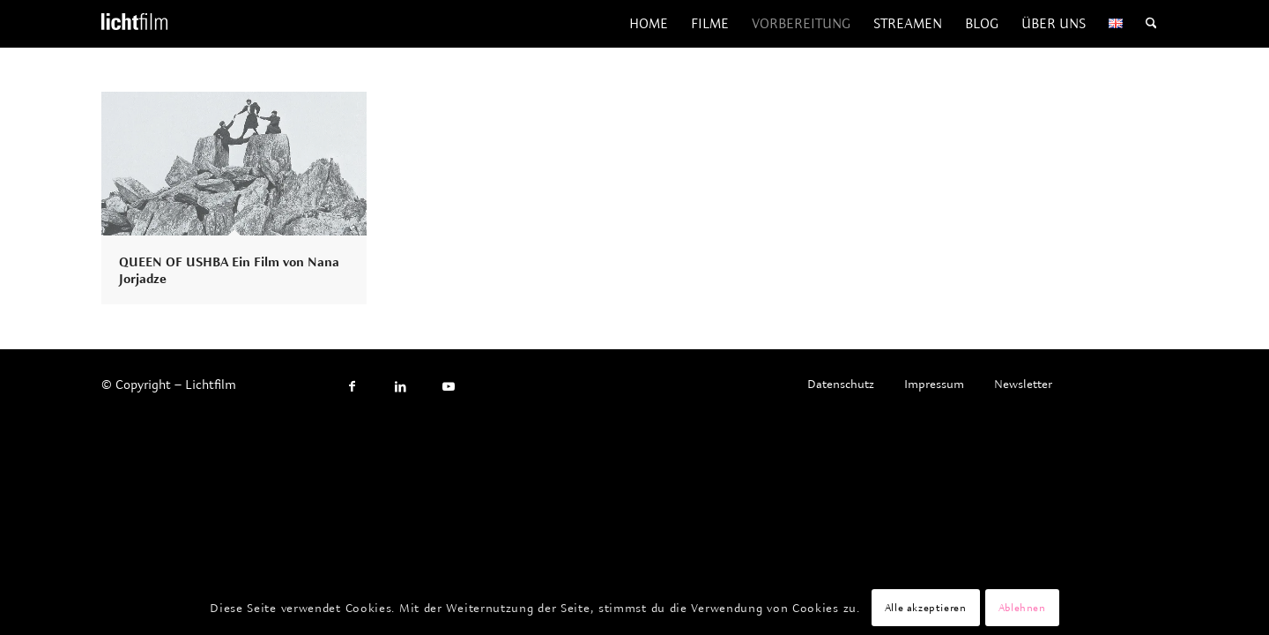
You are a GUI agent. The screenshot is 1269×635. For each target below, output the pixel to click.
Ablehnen (1022, 607)
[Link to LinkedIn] (400, 386)
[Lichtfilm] (134, 24)
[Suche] (1151, 24)
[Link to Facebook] (352, 386)
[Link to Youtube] (449, 386)
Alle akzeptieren (926, 607)
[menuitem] (648, 24)
